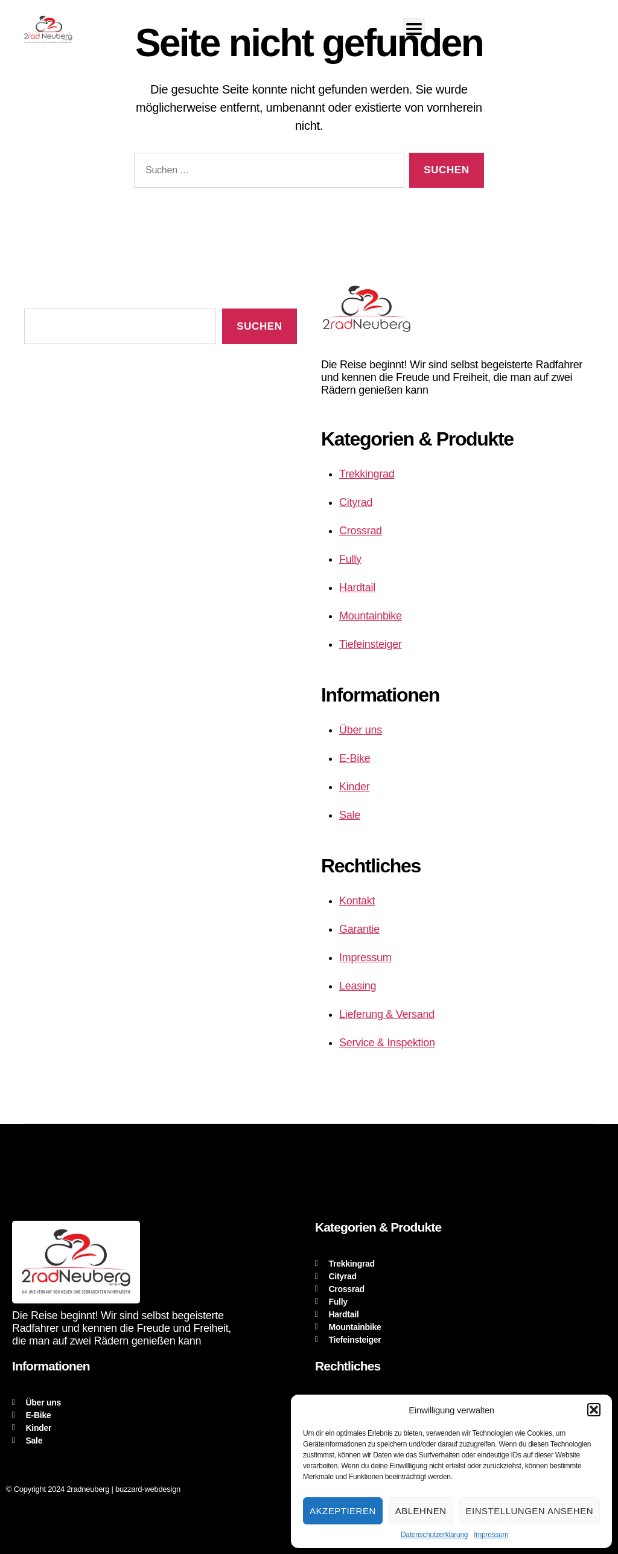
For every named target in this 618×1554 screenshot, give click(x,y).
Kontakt (357, 901)
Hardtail (357, 587)
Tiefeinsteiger (370, 644)
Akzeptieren (343, 1511)
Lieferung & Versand (387, 1014)
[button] (594, 1410)
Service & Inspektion (387, 1043)
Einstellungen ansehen (529, 1511)
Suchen (259, 326)
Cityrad (355, 502)
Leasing (357, 986)
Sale (349, 815)
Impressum (491, 1534)
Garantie (359, 929)
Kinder (354, 787)
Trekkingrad (366, 474)
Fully (350, 559)
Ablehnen (421, 1511)
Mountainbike (370, 616)
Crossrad (360, 531)
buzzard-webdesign (147, 1489)
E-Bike (354, 758)
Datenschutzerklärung (434, 1534)
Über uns (360, 730)
